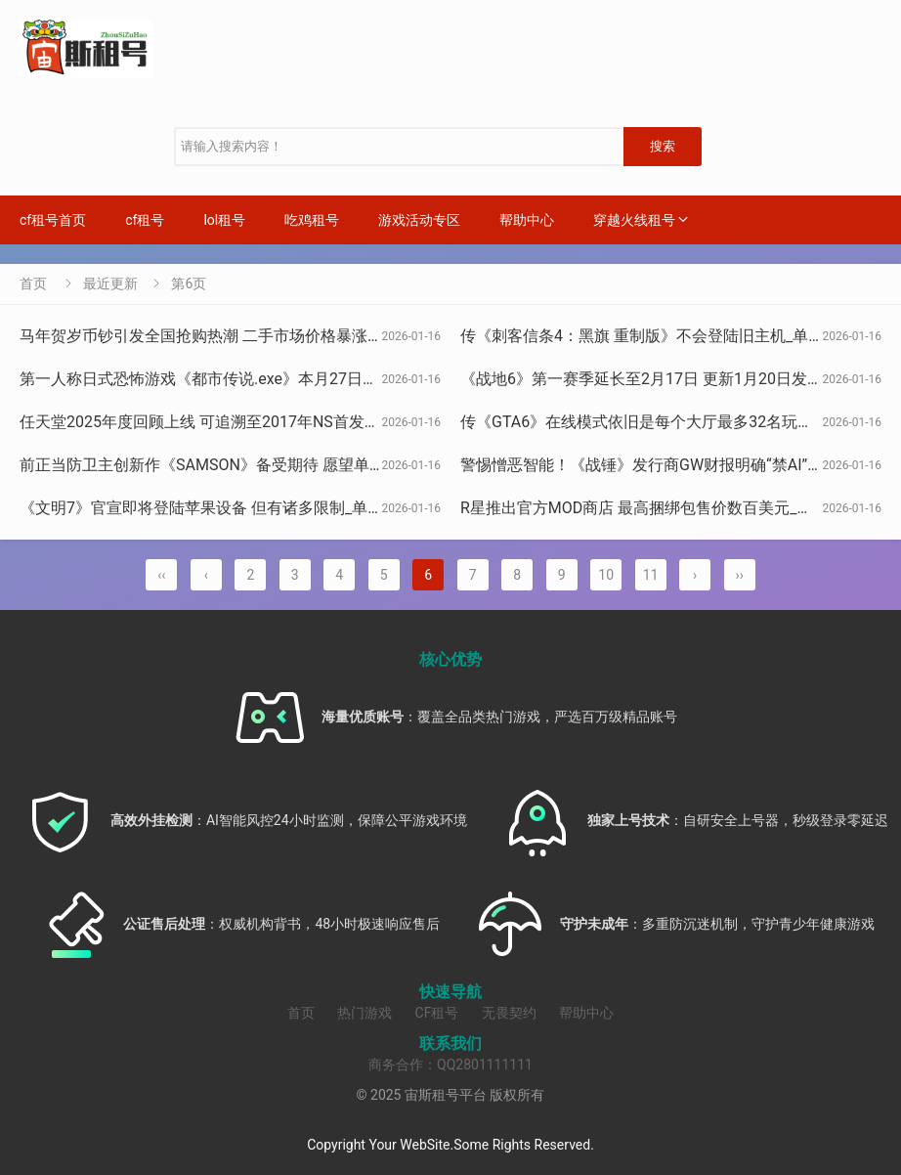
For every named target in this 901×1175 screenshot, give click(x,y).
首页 (33, 283)
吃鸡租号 (311, 220)
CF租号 (437, 1013)
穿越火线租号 (634, 220)
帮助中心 (526, 220)
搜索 (662, 146)
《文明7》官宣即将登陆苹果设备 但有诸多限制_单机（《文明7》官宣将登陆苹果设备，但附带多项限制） (385, 508)
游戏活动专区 (419, 220)
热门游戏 (364, 1013)
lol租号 (224, 220)
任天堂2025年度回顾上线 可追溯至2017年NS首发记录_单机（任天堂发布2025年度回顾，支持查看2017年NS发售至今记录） (452, 422)
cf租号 (144, 220)
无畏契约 (509, 1013)
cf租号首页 (53, 220)
